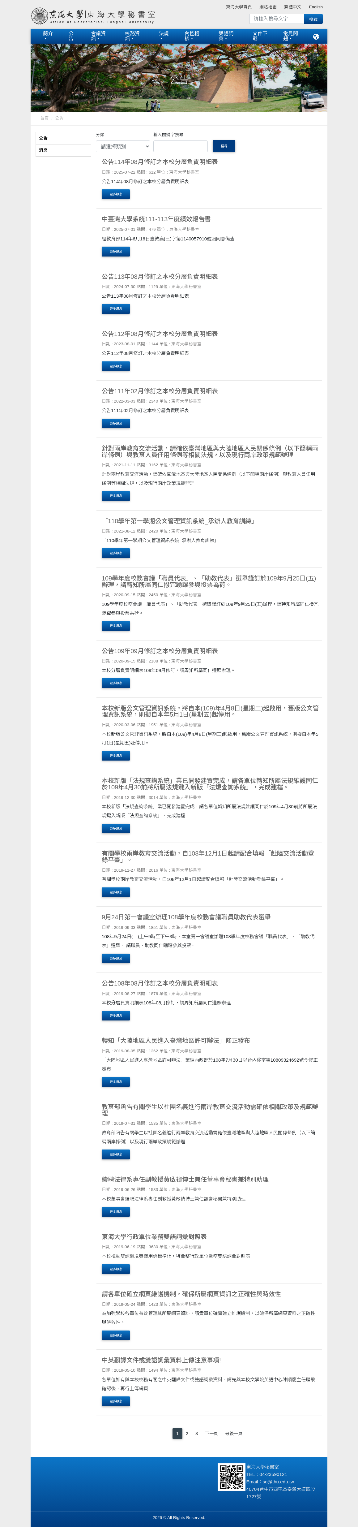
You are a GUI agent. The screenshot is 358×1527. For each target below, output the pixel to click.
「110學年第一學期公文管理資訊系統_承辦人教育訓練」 (180, 521)
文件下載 (260, 36)
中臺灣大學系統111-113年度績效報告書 (156, 219)
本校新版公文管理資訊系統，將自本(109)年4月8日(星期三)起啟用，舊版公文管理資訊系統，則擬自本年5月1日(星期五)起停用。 (210, 711)
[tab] (63, 138)
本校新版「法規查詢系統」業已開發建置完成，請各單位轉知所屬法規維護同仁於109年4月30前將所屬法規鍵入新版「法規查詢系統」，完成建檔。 (210, 784)
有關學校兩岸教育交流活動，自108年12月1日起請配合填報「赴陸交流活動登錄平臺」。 (208, 856)
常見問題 (290, 36)
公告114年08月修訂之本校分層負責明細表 (160, 161)
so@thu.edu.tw (278, 1481)
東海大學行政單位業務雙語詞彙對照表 (154, 1236)
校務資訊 (132, 36)
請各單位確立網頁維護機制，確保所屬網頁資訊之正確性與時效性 (191, 1294)
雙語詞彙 (226, 36)
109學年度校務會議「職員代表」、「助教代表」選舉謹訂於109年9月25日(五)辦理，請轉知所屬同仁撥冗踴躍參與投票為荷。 (209, 581)
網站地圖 (268, 7)
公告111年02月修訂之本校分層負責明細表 (160, 391)
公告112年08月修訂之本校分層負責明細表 (160, 333)
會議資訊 (98, 36)
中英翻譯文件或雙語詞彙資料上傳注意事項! (161, 1360)
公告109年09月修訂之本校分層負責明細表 (160, 651)
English (316, 7)
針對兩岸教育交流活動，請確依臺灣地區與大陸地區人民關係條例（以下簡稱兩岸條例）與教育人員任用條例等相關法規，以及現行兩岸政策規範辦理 (210, 451)
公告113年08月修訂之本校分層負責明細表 (160, 276)
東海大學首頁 (239, 7)
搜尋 (224, 146)
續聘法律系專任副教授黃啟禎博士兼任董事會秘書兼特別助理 (185, 1179)
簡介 (48, 33)
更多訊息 (116, 194)
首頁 (44, 118)
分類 (100, 134)
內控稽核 (192, 36)
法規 (164, 33)
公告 (71, 36)
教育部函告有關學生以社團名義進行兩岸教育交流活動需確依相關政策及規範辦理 (210, 1110)
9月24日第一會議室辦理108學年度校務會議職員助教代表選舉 (186, 917)
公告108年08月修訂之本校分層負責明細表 (160, 983)
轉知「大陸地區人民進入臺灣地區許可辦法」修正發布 (176, 1040)
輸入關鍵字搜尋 (168, 134)
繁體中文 (292, 7)
